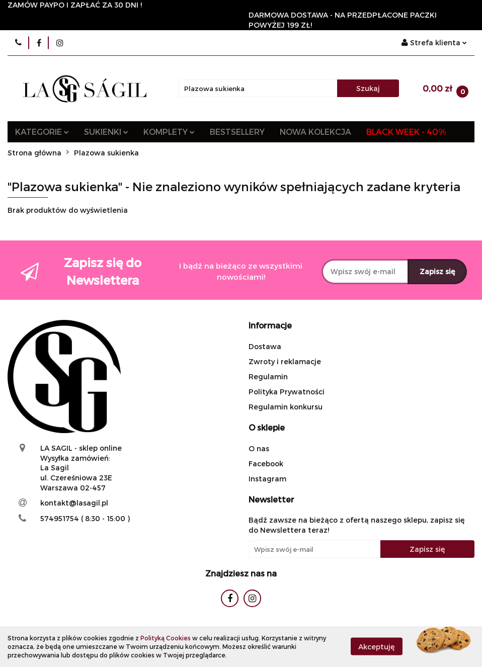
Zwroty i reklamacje (285, 361)
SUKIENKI (106, 131)
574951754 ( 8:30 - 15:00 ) (85, 518)
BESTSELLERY (237, 131)
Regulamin (268, 376)
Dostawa (265, 346)
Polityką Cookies (165, 637)
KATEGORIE (42, 131)
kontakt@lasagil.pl (74, 502)
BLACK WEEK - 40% (406, 131)
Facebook (266, 463)
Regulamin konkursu (286, 406)
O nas (259, 448)
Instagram (267, 478)
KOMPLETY (169, 131)
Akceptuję (376, 646)
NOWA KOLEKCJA (315, 131)
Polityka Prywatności (287, 391)
